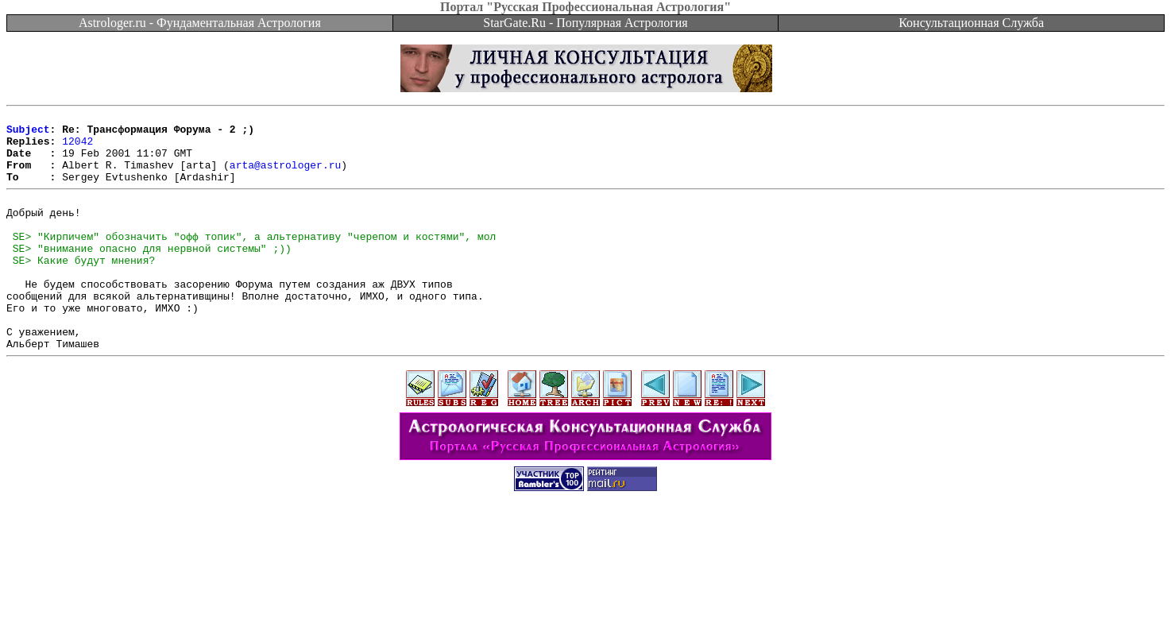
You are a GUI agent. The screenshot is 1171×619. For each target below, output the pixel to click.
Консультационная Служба (971, 22)
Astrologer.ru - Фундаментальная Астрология (200, 22)
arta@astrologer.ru (285, 176)
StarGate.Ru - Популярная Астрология (585, 22)
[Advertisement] (585, 583)
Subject (28, 133)
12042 (77, 148)
